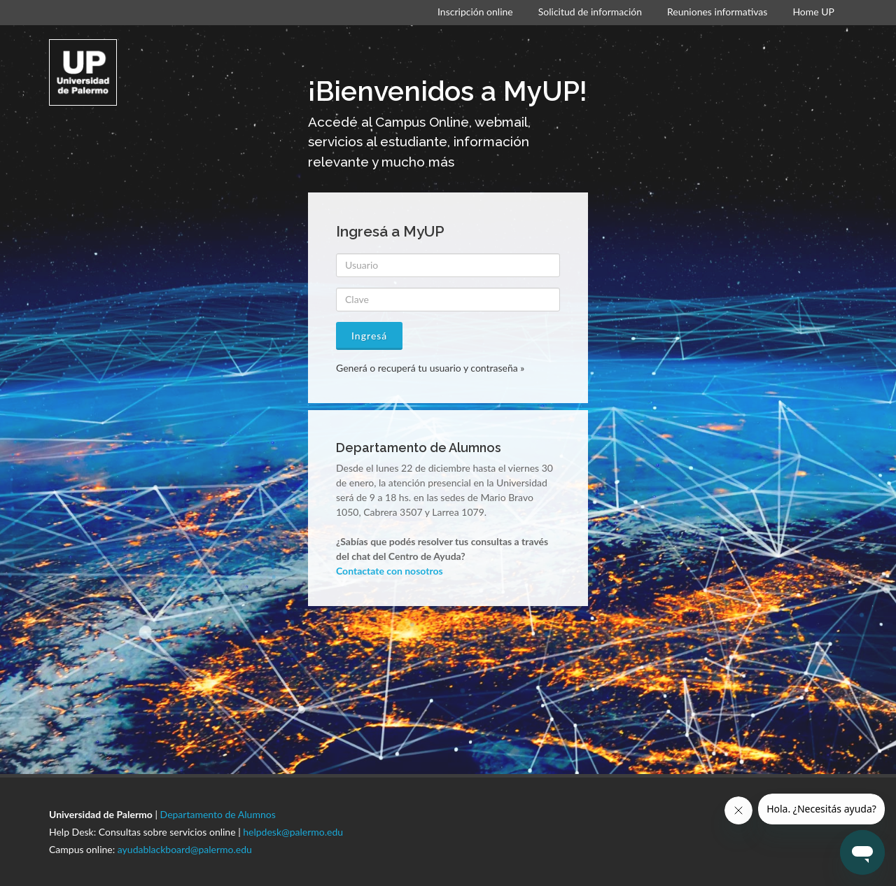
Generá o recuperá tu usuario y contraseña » (430, 368)
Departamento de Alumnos (218, 814)
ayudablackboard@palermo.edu (185, 849)
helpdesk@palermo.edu (293, 832)
